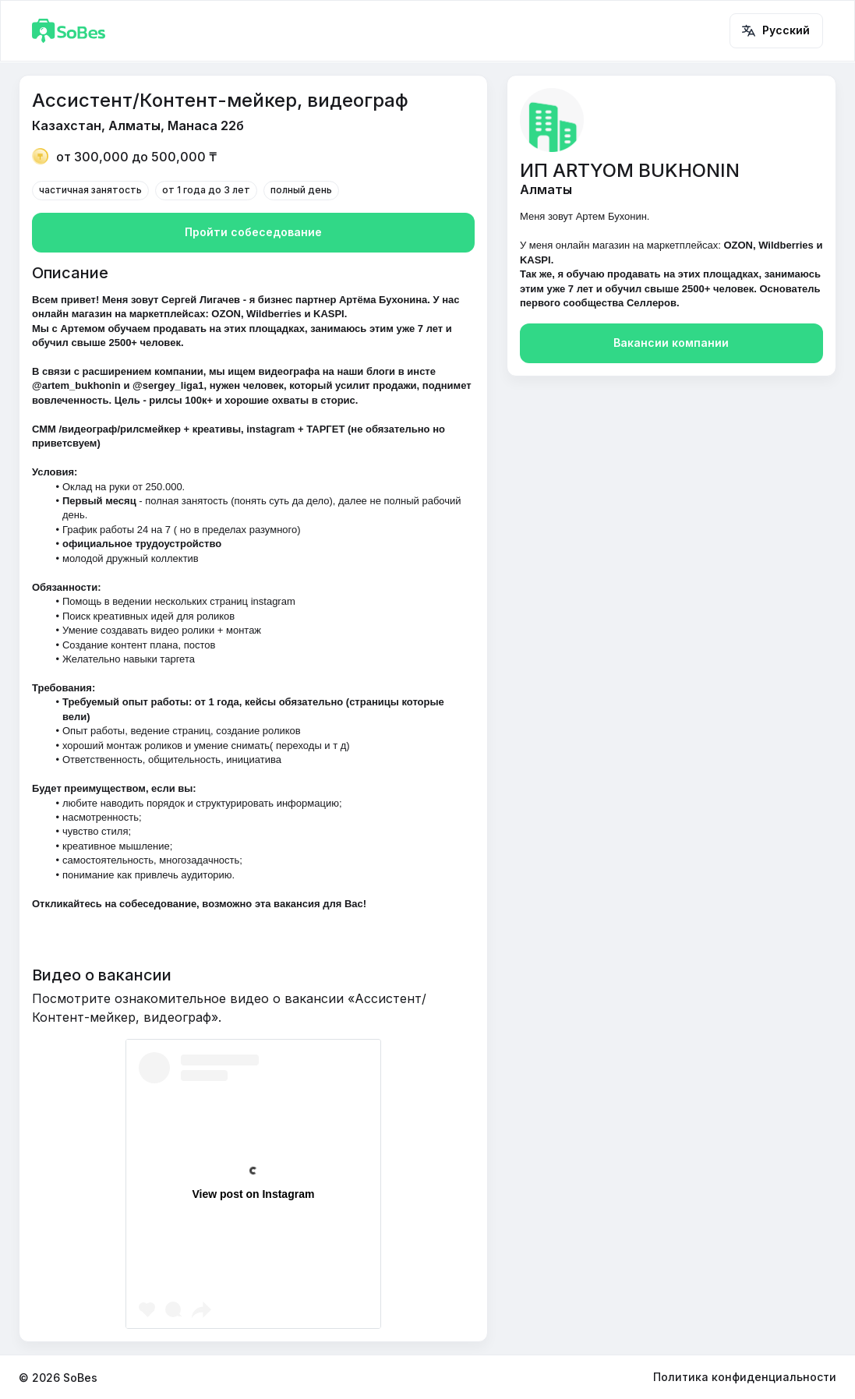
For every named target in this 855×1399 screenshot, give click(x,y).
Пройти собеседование (253, 233)
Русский (776, 31)
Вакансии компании (671, 343)
